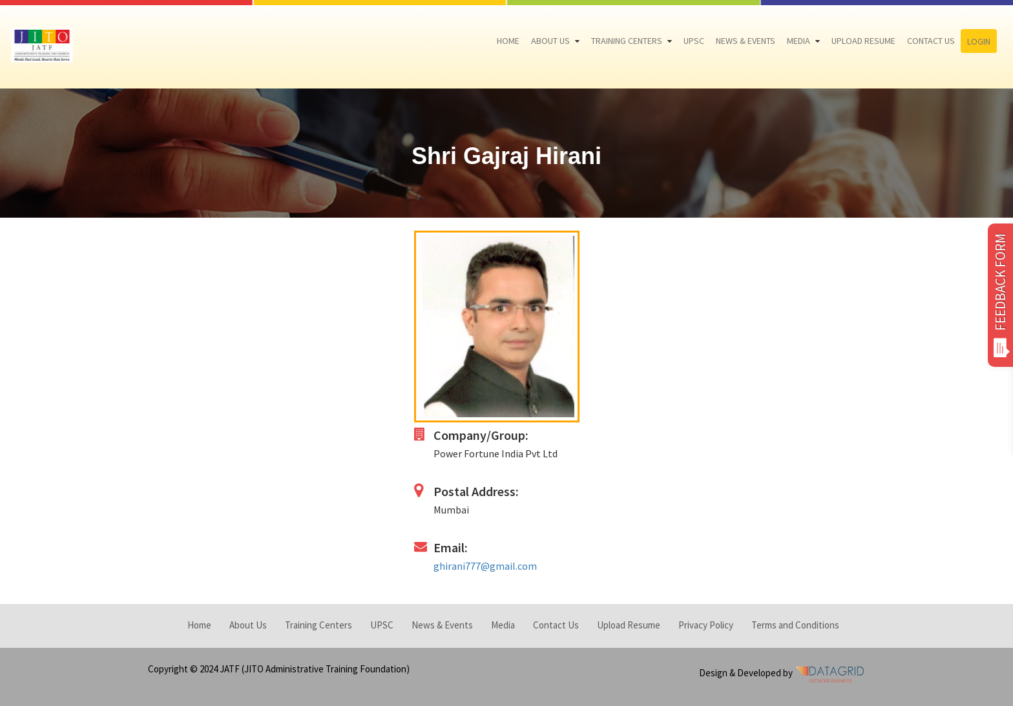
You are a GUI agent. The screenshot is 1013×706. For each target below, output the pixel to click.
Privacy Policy (705, 625)
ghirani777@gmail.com (485, 565)
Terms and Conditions (795, 625)
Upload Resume (863, 41)
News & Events (745, 41)
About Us (550, 41)
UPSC (694, 41)
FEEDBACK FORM (1000, 295)
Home (508, 41)
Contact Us (931, 41)
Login (978, 41)
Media (798, 41)
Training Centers (626, 41)
